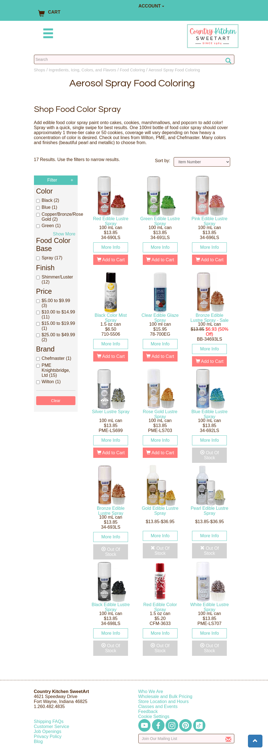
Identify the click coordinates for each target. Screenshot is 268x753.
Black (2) (47, 200)
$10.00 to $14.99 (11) (55, 314)
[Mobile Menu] (47, 34)
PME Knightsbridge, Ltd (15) (53, 370)
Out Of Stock (209, 455)
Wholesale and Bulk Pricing (165, 696)
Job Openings (48, 731)
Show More (64, 234)
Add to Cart (111, 259)
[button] (255, 741)
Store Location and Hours (163, 701)
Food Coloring (132, 70)
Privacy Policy (48, 736)
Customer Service (51, 726)
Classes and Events (158, 706)
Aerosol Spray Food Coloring (174, 70)
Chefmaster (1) (54, 358)
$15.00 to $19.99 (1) (55, 326)
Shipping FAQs (49, 721)
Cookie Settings (153, 716)
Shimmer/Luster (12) (54, 279)
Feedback (148, 711)
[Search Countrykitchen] (134, 59)
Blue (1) (46, 207)
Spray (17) (49, 257)
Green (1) (48, 225)
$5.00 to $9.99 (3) (53, 303)
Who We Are (150, 691)
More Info (110, 247)
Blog (38, 741)
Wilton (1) (48, 381)
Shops (39, 70)
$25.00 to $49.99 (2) (55, 337)
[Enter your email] (186, 738)
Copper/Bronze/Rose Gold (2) (56, 217)
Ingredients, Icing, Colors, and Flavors (82, 70)
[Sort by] (202, 162)
